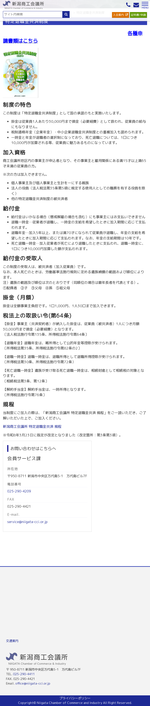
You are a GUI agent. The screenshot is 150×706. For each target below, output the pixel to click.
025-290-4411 (24, 674)
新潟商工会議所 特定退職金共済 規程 (32, 426)
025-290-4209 (19, 491)
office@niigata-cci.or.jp (32, 683)
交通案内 (12, 641)
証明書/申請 (138, 15)
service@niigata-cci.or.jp (27, 521)
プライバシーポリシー (75, 698)
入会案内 (118, 15)
